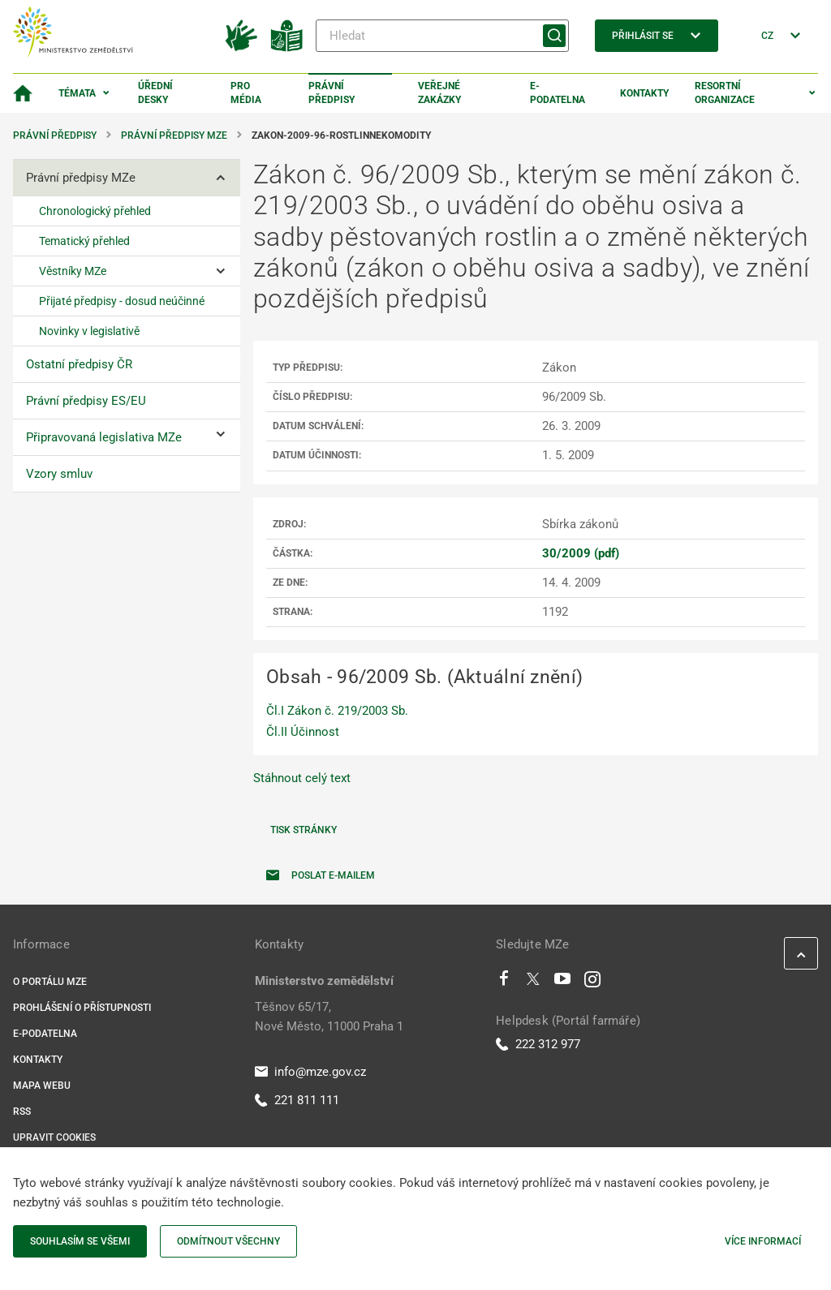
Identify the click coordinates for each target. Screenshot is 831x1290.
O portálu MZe (50, 981)
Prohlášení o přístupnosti (82, 1007)
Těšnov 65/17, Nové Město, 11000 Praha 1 (329, 1017)
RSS (22, 1111)
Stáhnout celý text (302, 778)
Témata (77, 93)
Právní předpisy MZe (174, 135)
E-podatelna (557, 92)
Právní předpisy (331, 92)
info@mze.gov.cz (310, 1071)
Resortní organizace (725, 92)
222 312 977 (538, 1044)
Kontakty (644, 93)
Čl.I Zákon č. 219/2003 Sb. (337, 710)
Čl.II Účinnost (302, 732)
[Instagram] (592, 982)
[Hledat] (442, 35)
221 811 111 (297, 1100)
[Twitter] (533, 982)
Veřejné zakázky (439, 92)
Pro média (245, 92)
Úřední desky (155, 92)
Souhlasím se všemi (80, 1241)
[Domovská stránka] (22, 93)
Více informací (763, 1241)
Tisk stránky (303, 830)
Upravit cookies (54, 1137)
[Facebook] (504, 982)
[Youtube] (562, 982)
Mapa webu (42, 1085)
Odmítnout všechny (228, 1241)
